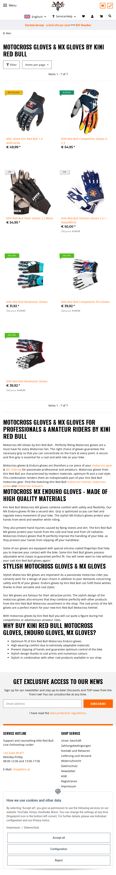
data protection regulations (68, 713)
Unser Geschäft (71, 740)
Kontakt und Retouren (75, 751)
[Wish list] (83, 16)
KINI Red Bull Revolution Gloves (27, 302)
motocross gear (102, 465)
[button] (35, 16)
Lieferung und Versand (76, 756)
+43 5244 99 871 (13, 753)
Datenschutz (69, 766)
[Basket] (102, 16)
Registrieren (69, 781)
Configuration (58, 849)
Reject (59, 860)
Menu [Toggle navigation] (9, 5)
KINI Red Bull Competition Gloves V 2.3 (84, 141)
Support (102, 5)
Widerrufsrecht (71, 761)
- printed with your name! (47, 25)
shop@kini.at (21, 769)
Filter (11, 65)
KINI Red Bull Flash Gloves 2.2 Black (29, 218)
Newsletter (68, 771)
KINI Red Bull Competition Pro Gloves (85, 302)
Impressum (68, 786)
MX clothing (13, 469)
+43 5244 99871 (110, 5)
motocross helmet (79, 482)
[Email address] (42, 703)
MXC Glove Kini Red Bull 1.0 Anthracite (24, 141)
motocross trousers (30, 486)
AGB (64, 776)
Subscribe (98, 704)
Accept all (59, 837)
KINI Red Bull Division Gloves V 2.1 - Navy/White (84, 220)
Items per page (35, 65)
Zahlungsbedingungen (76, 745)
